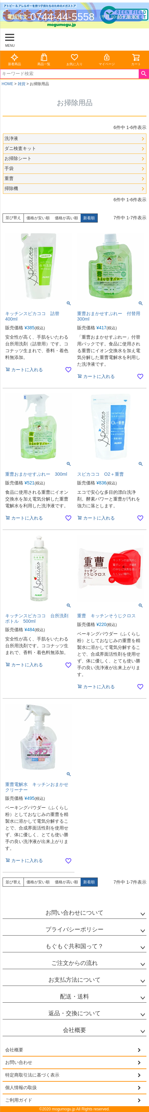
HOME (7, 84)
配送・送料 (74, 996)
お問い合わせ (18, 1062)
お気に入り (74, 59)
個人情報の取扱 (21, 1087)
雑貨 (21, 84)
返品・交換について (74, 1013)
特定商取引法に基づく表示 (32, 1074)
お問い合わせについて (74, 912)
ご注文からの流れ (74, 963)
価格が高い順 (66, 218)
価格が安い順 (38, 218)
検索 (144, 73)
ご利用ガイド (18, 1100)
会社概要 (74, 1030)
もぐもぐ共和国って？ (74, 946)
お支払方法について (74, 980)
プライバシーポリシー (74, 929)
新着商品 (14, 59)
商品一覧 (43, 59)
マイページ (107, 59)
